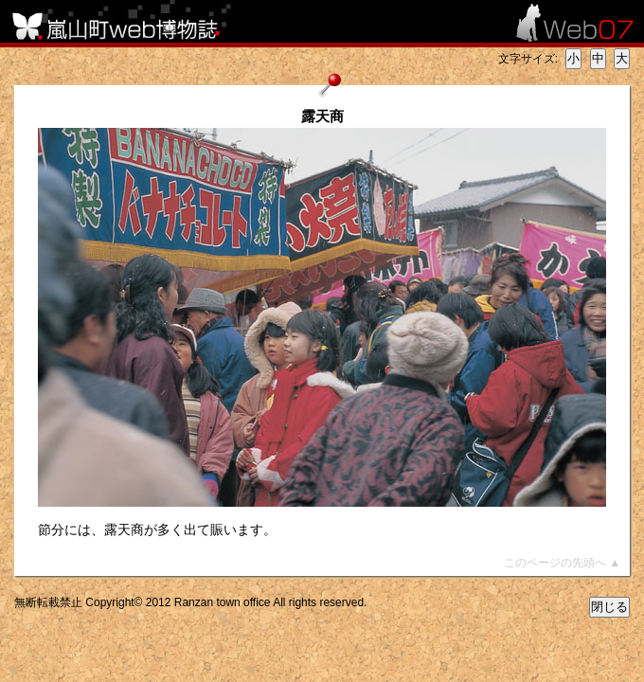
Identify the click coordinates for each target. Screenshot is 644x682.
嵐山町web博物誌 (127, 21)
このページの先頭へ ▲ (562, 562)
